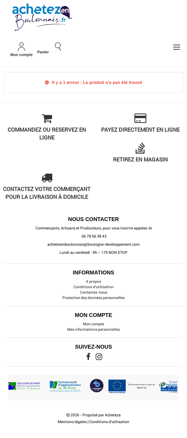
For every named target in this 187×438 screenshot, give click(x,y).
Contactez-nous (93, 292)
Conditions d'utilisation (93, 287)
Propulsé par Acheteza (101, 415)
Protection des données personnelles (93, 298)
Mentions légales (72, 422)
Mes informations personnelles (93, 329)
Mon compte (93, 324)
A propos (93, 281)
